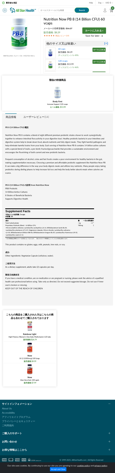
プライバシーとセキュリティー (18, 421)
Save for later (92, 35)
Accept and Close (58, 469)
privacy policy (100, 465)
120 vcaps (63, 61)
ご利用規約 (8, 425)
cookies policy (83, 465)
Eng (99, 3)
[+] (106, 43)
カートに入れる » (94, 30)
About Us (7, 408)
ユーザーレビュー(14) (36, 116)
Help (91, 3)
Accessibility (8, 412)
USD (108, 3)
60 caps (61, 49)
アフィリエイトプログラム (16, 416)
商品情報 (11, 116)
